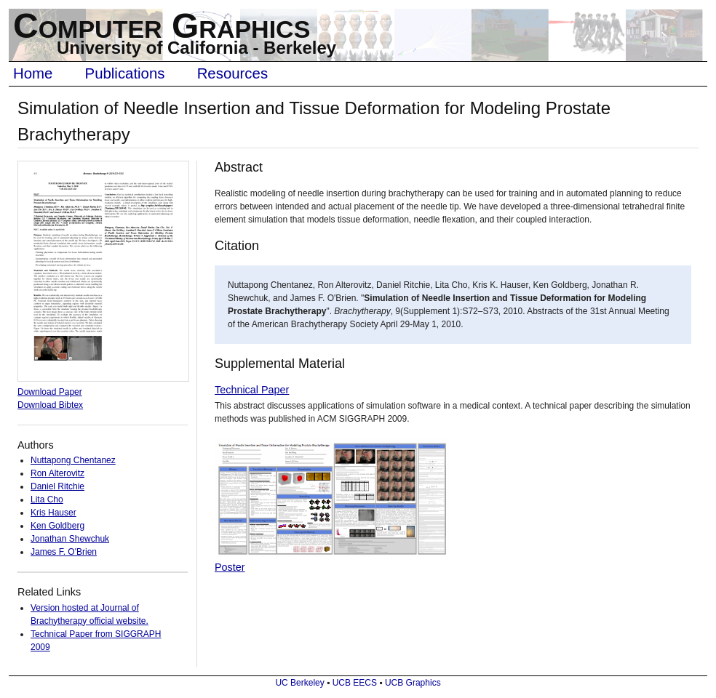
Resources (232, 73)
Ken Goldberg (57, 526)
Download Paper (49, 392)
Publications (125, 73)
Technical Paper (252, 390)
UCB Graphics (413, 683)
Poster (230, 567)
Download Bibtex (50, 405)
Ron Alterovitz (57, 473)
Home (32, 73)
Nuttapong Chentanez (73, 460)
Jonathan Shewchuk (70, 539)
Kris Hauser (53, 513)
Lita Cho (47, 499)
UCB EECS (355, 683)
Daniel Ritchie (57, 486)
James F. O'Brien (64, 552)
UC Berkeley (299, 683)
